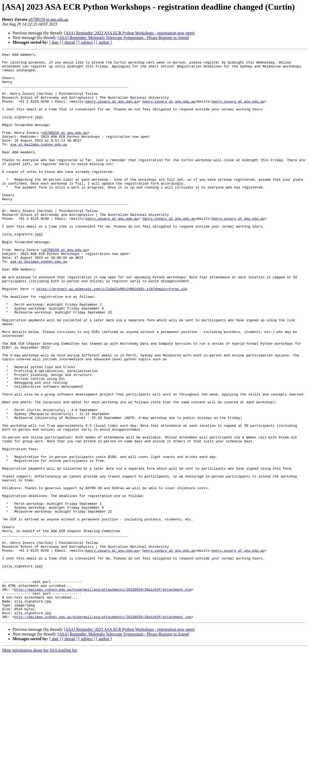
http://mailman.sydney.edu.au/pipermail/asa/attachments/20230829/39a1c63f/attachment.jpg (102, 730)
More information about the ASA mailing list (39, 763)
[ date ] (55, 42)
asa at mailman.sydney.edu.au (38, 163)
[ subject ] (86, 42)
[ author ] (104, 42)
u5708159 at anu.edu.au (48, 19)
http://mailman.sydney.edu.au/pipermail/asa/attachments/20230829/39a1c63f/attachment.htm (102, 697)
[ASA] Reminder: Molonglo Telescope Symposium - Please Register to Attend (123, 37)
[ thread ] (69, 42)
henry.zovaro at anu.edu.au (112, 111)
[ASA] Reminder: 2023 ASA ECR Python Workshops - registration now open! (129, 33)
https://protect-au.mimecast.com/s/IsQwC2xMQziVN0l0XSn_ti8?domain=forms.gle (112, 336)
